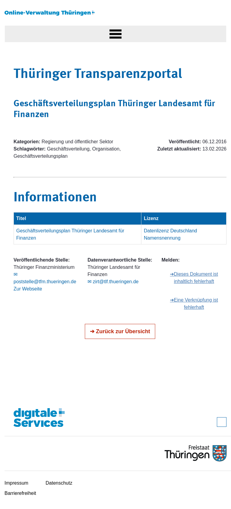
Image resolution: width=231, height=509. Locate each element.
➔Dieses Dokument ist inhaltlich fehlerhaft (194, 278)
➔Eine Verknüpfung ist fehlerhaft (194, 303)
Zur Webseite (28, 288)
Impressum (16, 483)
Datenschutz (59, 483)
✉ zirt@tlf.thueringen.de (113, 281)
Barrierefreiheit (20, 493)
